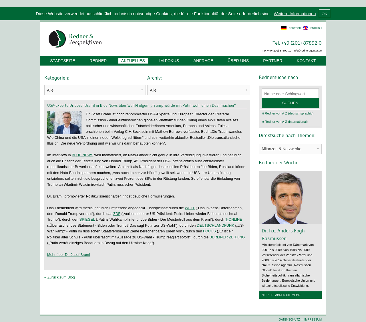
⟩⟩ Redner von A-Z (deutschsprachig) (288, 113)
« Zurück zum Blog (59, 277)
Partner (272, 60)
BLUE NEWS (82, 155)
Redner (98, 60)
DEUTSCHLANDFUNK (215, 225)
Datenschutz (289, 319)
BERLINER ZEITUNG (227, 237)
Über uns (238, 60)
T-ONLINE (233, 219)
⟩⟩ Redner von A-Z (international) (285, 121)
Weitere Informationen (295, 13)
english (316, 28)
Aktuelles (133, 60)
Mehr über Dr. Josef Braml (68, 254)
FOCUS (209, 231)
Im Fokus (169, 60)
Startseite (62, 60)
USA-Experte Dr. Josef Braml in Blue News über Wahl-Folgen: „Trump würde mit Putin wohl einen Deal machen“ (141, 105)
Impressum (313, 319)
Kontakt (306, 60)
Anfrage (203, 60)
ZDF (116, 214)
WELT (189, 208)
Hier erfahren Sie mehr (281, 295)
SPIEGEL (87, 219)
